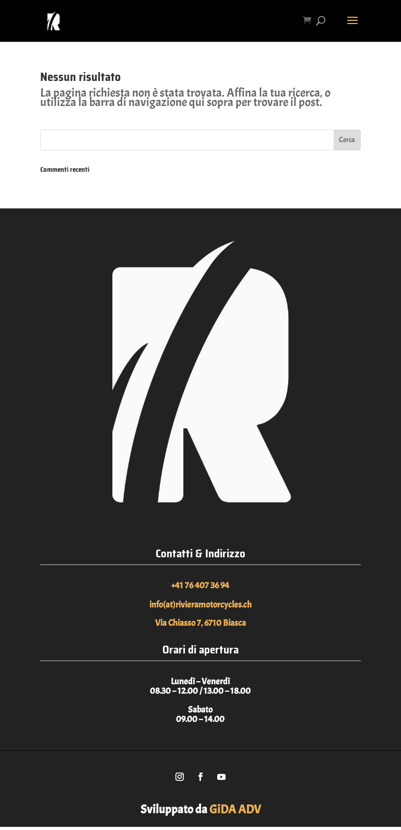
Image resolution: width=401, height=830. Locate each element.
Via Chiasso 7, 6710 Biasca (200, 622)
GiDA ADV (235, 809)
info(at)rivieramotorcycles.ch (200, 604)
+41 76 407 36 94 (200, 585)
